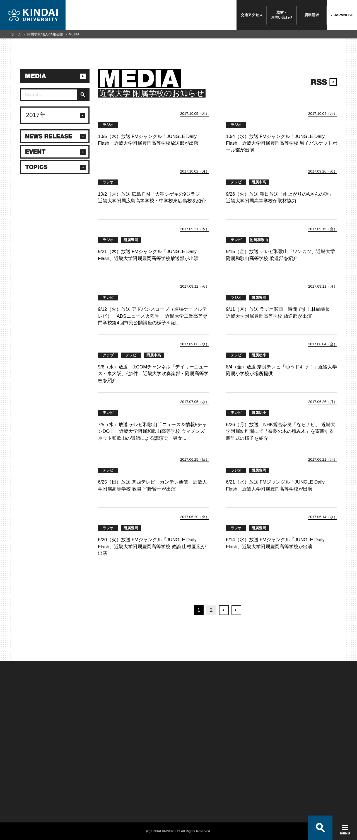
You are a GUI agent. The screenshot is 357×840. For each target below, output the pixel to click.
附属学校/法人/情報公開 (45, 34)
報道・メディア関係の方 (25, 779)
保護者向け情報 (76, 771)
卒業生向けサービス (80, 779)
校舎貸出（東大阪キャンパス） (88, 800)
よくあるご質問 (18, 793)
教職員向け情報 (76, 786)
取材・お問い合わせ (282, 15)
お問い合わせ (17, 771)
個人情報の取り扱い (142, 771)
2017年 (36, 114)
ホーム (16, 34)
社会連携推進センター (81, 793)
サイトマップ (136, 779)
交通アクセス (251, 15)
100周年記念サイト (21, 800)
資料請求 (312, 15)
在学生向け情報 (76, 764)
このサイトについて (142, 764)
